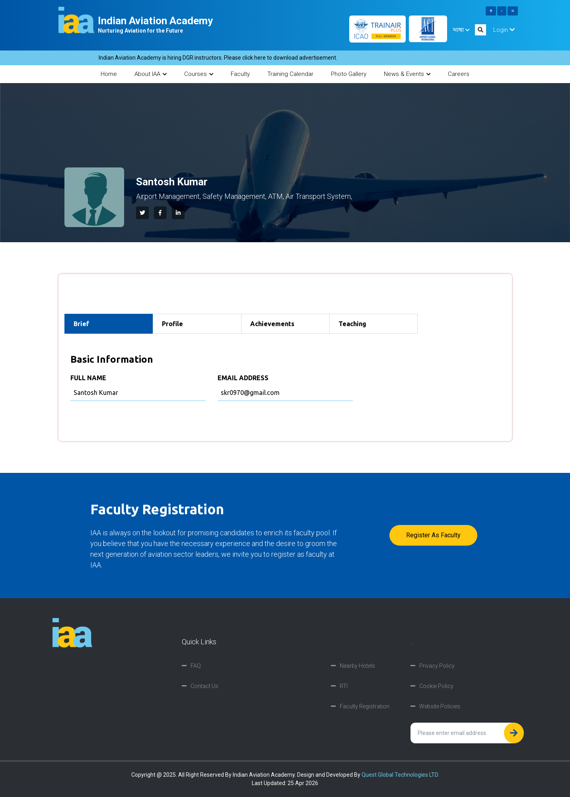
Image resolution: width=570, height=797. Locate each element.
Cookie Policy (436, 686)
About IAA (150, 74)
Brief (81, 323)
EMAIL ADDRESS (243, 377)
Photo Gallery (348, 74)
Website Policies (439, 706)
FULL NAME (88, 377)
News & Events (407, 74)
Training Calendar (290, 74)
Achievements (272, 323)
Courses (198, 74)
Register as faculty (433, 535)
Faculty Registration (364, 706)
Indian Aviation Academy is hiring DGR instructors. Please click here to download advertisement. (232, 57)
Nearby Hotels (357, 666)
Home (109, 74)
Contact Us (204, 686)
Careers (458, 74)
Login (504, 29)
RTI (344, 686)
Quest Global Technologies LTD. (400, 775)
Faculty (240, 74)
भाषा (461, 29)
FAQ (196, 666)
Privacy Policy (437, 666)
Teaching (352, 323)
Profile (172, 323)
